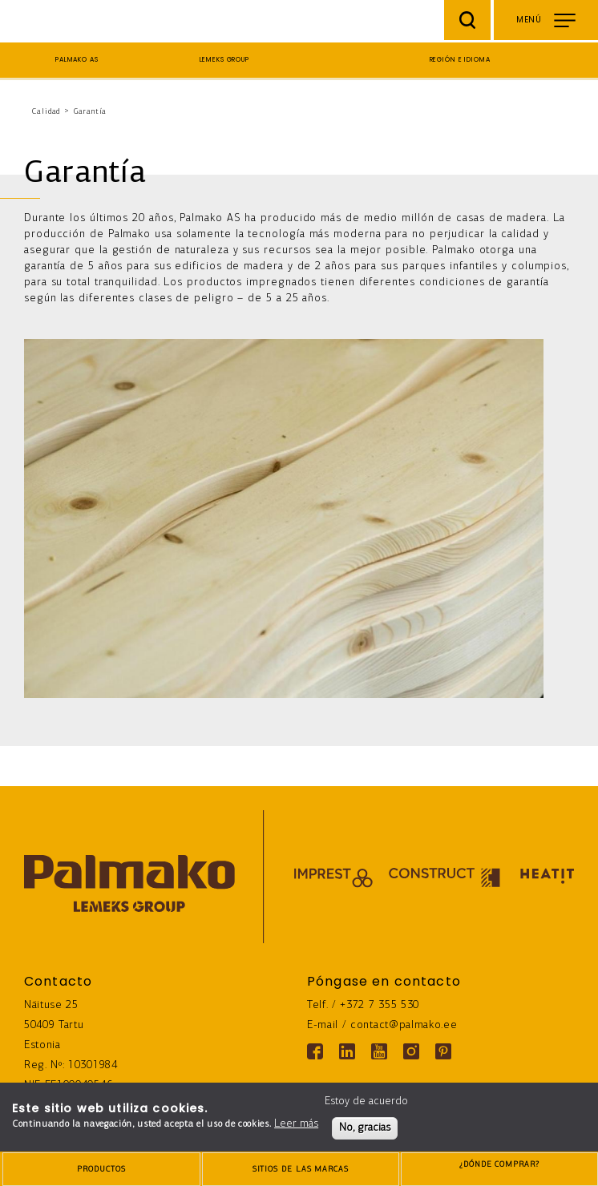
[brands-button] (300, 1169)
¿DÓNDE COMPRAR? (499, 1170)
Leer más (296, 1124)
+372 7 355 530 (379, 1005)
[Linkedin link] (347, 1051)
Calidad (46, 111)
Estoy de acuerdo (366, 1101)
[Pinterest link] (443, 1051)
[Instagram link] (411, 1051)
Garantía (90, 111)
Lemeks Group (224, 59)
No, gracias (364, 1128)
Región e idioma (460, 59)
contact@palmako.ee (403, 1025)
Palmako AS (77, 59)
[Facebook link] (315, 1051)
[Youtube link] (379, 1051)
